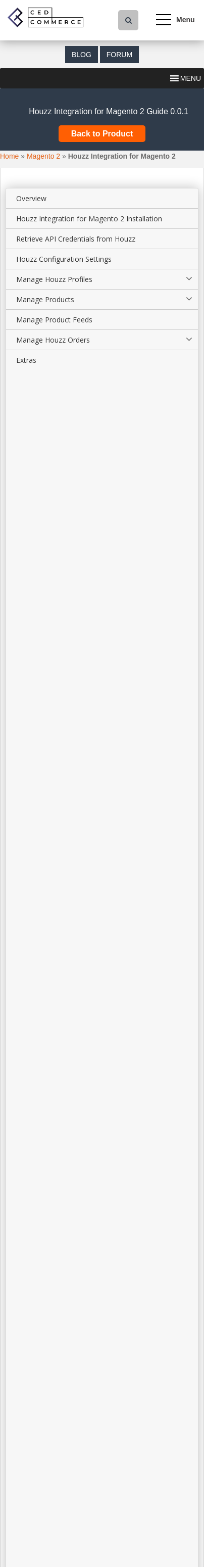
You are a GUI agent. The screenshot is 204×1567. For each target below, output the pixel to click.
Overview (31, 198)
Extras (26, 360)
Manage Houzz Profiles (54, 279)
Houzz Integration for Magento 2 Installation (89, 218)
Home (9, 156)
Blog (81, 55)
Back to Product (102, 133)
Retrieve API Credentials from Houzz (75, 239)
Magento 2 (43, 156)
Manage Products (45, 299)
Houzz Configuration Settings (64, 259)
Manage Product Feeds (54, 319)
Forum (119, 55)
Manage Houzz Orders (53, 340)
